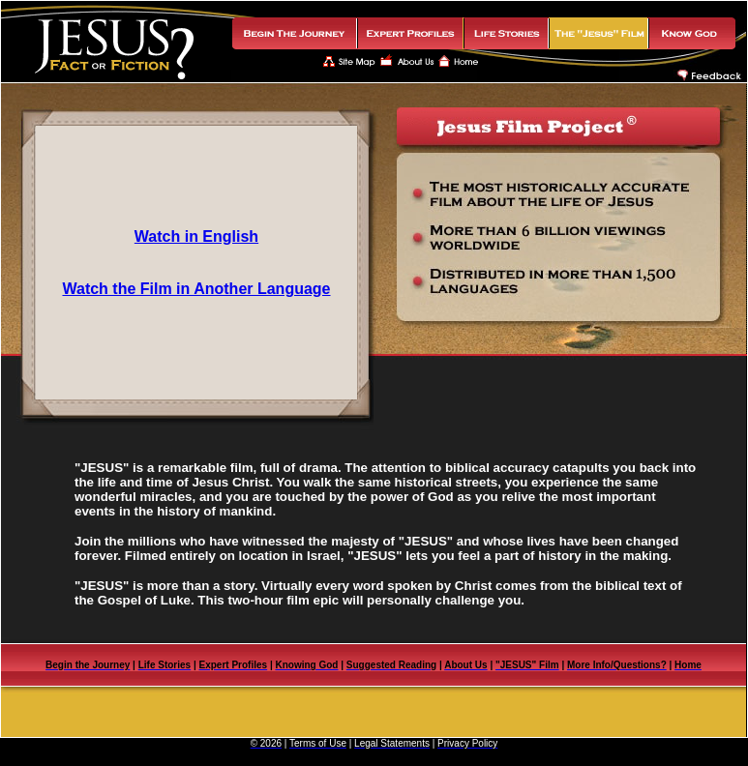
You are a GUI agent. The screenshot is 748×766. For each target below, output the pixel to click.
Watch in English (196, 236)
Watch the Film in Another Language (196, 288)
